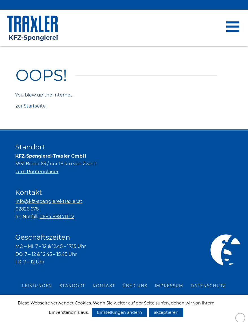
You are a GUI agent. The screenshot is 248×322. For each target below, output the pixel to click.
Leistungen (37, 286)
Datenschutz (208, 286)
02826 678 (27, 209)
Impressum (169, 286)
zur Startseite (31, 106)
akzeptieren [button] (166, 312)
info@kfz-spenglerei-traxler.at (49, 201)
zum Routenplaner (37, 171)
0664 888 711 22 (57, 216)
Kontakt (104, 286)
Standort (72, 286)
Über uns (135, 286)
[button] (232, 26)
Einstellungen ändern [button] (119, 312)
